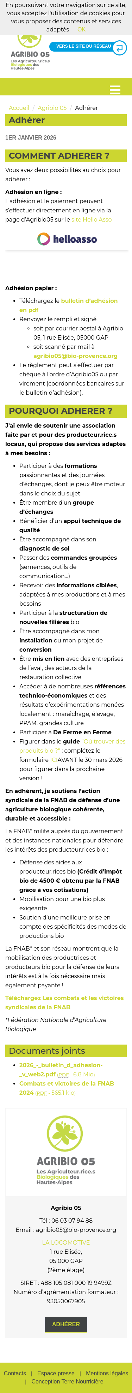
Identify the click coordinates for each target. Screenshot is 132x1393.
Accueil (19, 108)
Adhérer (66, 1324)
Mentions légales (107, 1373)
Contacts (15, 1373)
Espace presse (56, 1373)
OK (81, 30)
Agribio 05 (52, 108)
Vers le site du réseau (88, 46)
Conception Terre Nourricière (67, 1382)
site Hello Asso (91, 219)
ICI (53, 760)
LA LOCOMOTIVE (66, 1242)
